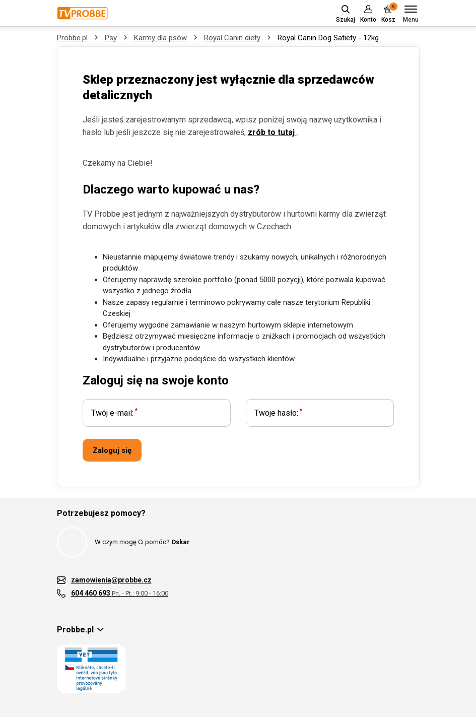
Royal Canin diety (232, 37)
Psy (111, 37)
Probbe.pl (72, 37)
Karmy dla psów (160, 37)
